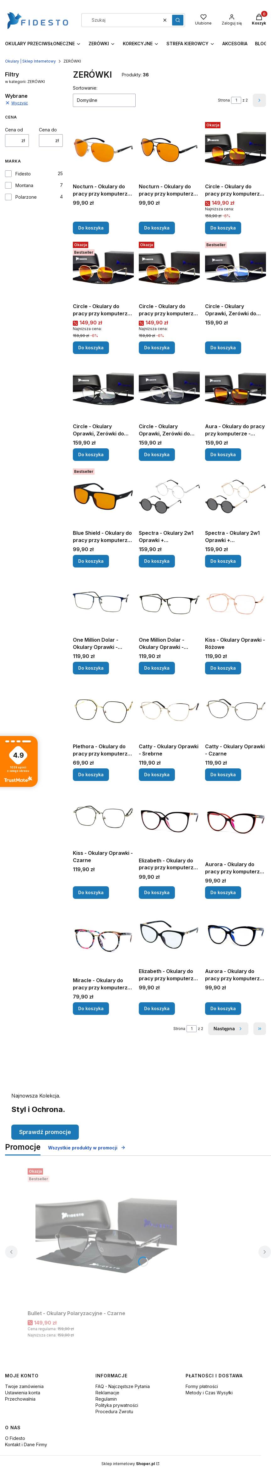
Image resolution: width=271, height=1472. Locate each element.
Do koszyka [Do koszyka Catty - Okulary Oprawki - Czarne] (223, 774)
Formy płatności (202, 1386)
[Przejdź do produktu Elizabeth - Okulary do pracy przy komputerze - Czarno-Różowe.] (169, 820)
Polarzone (26, 197)
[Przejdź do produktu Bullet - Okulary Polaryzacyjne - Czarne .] (106, 1236)
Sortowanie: (85, 88)
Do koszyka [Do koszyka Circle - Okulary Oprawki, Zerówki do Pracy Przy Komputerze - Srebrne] (157, 454)
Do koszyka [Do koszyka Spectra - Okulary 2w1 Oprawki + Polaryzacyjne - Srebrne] (157, 561)
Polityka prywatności (116, 1405)
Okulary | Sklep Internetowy (30, 61)
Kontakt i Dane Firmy (26, 1444)
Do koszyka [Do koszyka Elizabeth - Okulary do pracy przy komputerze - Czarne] (157, 1008)
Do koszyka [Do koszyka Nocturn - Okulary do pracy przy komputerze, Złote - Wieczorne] (91, 227)
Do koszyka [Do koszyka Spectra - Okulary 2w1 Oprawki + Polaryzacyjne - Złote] (223, 561)
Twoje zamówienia (24, 1386)
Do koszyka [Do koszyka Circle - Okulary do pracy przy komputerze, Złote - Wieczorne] (91, 348)
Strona (224, 100)
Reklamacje (107, 1392)
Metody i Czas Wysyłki (209, 1392)
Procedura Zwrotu (114, 1411)
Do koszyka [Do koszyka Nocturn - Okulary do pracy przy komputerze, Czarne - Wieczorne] (157, 227)
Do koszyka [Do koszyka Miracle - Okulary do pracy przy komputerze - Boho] (91, 1008)
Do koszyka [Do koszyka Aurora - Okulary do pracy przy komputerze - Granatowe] (223, 1008)
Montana (24, 185)
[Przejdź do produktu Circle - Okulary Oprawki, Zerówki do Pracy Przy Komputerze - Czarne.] (103, 389)
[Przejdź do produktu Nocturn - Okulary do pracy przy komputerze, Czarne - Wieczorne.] (169, 149)
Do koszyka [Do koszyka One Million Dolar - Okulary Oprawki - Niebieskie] (91, 668)
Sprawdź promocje (45, 1132)
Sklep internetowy (128, 1463)
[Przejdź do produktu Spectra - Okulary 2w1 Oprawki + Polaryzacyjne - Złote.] (235, 496)
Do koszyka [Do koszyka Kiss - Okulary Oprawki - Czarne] (91, 892)
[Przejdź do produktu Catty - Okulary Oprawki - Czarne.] (235, 709)
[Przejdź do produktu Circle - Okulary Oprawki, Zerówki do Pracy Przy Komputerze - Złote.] (235, 269)
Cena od (14, 129)
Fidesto (23, 173)
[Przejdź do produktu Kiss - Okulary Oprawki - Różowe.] (235, 603)
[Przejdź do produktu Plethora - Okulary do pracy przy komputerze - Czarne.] (103, 709)
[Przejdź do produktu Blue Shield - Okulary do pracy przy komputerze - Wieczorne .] (103, 496)
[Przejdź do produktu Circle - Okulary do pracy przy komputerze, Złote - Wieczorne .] (103, 269)
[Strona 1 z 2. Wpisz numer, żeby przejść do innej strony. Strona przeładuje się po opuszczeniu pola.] (236, 100)
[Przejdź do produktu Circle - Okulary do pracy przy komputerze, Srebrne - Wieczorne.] (169, 269)
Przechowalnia (20, 1399)
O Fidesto (15, 1438)
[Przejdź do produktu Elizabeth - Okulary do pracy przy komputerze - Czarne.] (169, 934)
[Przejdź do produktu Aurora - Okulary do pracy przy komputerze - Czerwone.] (235, 822)
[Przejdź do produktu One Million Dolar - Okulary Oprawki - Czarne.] (169, 603)
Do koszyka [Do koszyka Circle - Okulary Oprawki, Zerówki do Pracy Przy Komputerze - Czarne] (91, 454)
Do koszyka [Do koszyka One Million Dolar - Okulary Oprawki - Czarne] (157, 668)
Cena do (48, 129)
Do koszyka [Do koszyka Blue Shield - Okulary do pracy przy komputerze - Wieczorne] (91, 561)
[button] (177, 20)
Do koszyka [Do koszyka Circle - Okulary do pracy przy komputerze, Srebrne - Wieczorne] (157, 348)
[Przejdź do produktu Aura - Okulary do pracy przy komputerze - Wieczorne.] (235, 389)
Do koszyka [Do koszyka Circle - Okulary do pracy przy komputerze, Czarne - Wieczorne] (223, 227)
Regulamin (106, 1399)
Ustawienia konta (22, 1392)
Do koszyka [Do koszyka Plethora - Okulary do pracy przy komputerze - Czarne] (91, 774)
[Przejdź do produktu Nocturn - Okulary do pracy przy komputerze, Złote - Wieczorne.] (103, 149)
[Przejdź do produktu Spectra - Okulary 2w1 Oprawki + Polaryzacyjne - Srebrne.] (169, 496)
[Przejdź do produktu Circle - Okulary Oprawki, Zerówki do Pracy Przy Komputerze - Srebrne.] (169, 389)
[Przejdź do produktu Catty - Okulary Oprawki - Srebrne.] (169, 709)
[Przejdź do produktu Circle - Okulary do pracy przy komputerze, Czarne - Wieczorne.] (235, 149)
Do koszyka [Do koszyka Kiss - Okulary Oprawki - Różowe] (223, 668)
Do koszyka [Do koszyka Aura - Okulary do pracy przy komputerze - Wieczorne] (223, 454)
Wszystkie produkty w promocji (87, 1147)
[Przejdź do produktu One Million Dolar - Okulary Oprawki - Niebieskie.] (103, 603)
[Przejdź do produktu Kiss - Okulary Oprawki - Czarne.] (103, 816)
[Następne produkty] (228, 1028)
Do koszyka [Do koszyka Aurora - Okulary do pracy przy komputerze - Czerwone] (223, 892)
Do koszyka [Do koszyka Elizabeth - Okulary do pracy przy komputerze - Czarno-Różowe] (157, 892)
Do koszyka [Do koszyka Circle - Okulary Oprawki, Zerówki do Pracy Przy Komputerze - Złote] (223, 348)
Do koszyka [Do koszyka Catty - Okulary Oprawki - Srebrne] (157, 774)
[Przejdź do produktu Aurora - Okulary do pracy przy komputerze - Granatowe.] (235, 934)
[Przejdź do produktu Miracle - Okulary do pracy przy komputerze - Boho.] (103, 939)
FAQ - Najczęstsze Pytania (122, 1386)
